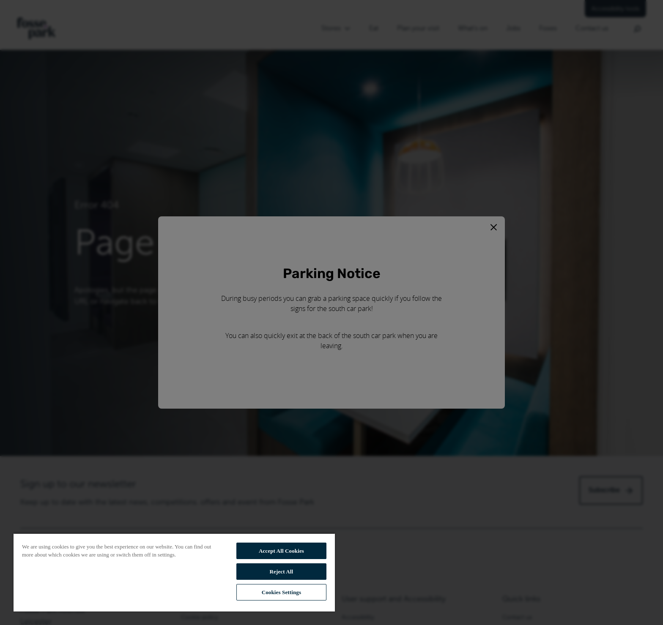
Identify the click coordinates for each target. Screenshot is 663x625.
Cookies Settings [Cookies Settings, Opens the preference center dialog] (281, 592)
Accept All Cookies (281, 551)
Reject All (281, 571)
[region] (174, 572)
